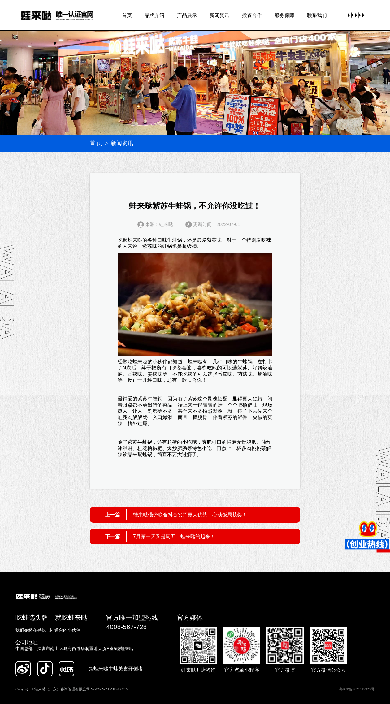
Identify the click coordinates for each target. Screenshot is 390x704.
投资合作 (252, 15)
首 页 (96, 143)
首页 (127, 15)
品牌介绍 (154, 15)
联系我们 (317, 15)
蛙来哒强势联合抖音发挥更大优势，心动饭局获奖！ (190, 514)
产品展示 (187, 15)
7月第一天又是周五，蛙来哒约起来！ (174, 536)
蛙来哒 (135, 240)
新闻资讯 (219, 15)
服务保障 (284, 15)
